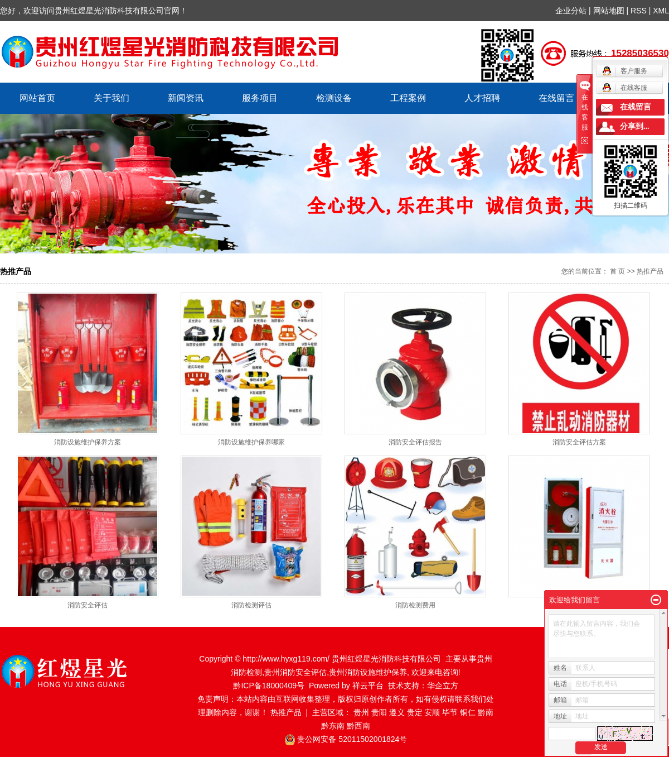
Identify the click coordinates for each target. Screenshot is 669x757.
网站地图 (610, 10)
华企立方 (442, 685)
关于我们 (111, 98)
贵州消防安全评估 (295, 672)
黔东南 (333, 725)
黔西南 (358, 725)
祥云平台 (368, 685)
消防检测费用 (415, 605)
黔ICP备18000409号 (268, 685)
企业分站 (570, 10)
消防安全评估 (87, 605)
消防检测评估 (251, 605)
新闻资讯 (185, 98)
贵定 (415, 712)
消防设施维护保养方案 (87, 442)
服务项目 (260, 98)
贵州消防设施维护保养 (368, 672)
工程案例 (408, 98)
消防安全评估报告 (415, 442)
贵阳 (379, 712)
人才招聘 (482, 98)
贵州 (361, 712)
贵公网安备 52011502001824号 (352, 739)
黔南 (485, 712)
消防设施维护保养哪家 (251, 442)
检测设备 (334, 98)
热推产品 (286, 712)
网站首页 (37, 98)
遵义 (397, 712)
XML (661, 10)
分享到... (634, 126)
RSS (639, 10)
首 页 (617, 271)
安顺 (432, 712)
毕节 (450, 712)
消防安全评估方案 (579, 442)
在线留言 (556, 98)
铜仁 (468, 712)
